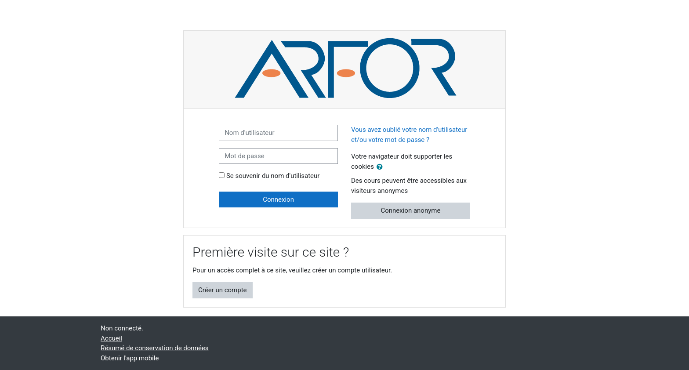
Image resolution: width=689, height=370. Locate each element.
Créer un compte (222, 290)
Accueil (111, 338)
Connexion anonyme (410, 210)
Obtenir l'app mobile (130, 358)
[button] (381, 167)
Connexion (278, 199)
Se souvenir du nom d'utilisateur (272, 176)
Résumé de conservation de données (155, 348)
